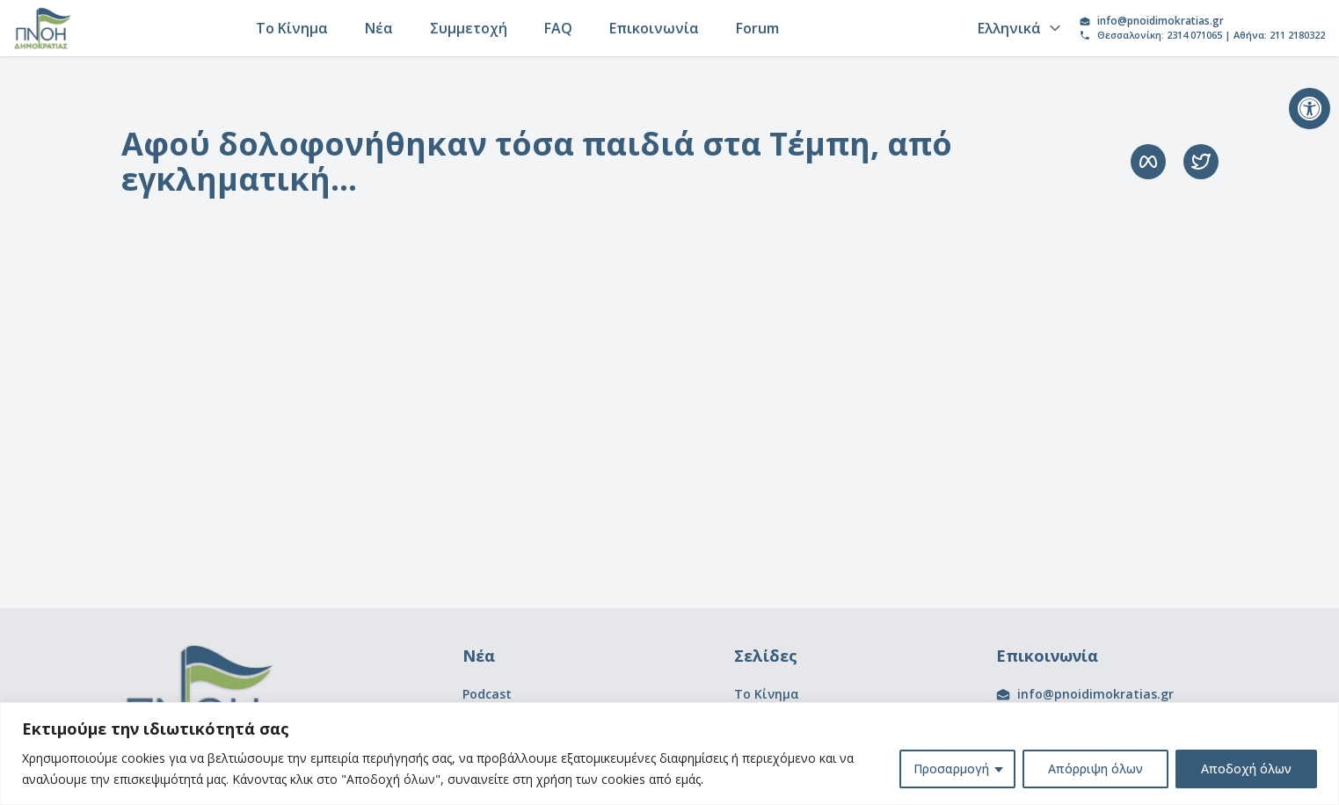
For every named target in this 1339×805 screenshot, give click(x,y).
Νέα (379, 28)
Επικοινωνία (654, 28)
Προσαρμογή (951, 768)
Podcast (487, 693)
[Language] (1016, 28)
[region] (669, 753)
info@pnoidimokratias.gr (1160, 21)
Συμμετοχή (468, 28)
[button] (1309, 108)
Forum (757, 28)
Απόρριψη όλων (1095, 768)
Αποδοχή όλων (1246, 768)
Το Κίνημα (292, 28)
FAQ (558, 28)
